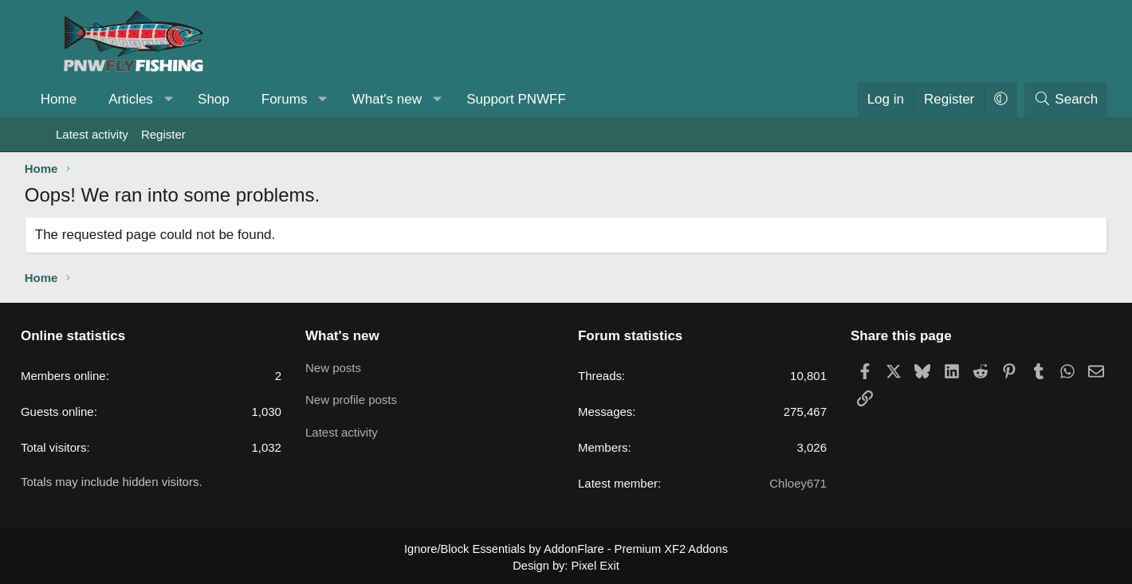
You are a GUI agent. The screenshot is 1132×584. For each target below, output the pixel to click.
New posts (353, 366)
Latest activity (92, 134)
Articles (162, 99)
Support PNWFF (547, 99)
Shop (245, 99)
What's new (418, 99)
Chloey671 (779, 483)
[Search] (1034, 99)
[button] (200, 99)
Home (90, 99)
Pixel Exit (594, 564)
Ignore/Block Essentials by (566, 548)
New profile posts (371, 397)
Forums (316, 99)
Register (163, 134)
